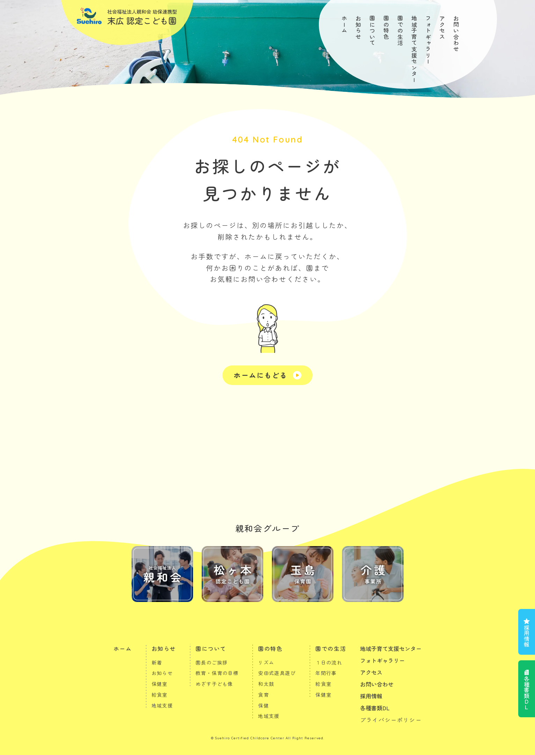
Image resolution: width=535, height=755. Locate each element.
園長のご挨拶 (212, 662)
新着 (157, 662)
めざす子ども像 (214, 683)
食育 (263, 694)
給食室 (160, 694)
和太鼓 (266, 683)
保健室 (160, 683)
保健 (263, 705)
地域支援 (162, 705)
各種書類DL (375, 708)
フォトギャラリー (428, 40)
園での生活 (400, 30)
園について (372, 30)
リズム (266, 662)
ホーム (344, 24)
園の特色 (386, 27)
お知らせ (358, 27)
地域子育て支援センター (414, 49)
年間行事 (326, 672)
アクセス (442, 27)
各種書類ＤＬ (526, 693)
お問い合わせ (456, 33)
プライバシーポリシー (391, 720)
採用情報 (526, 636)
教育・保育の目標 (217, 672)
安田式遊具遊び (277, 672)
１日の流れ (328, 662)
